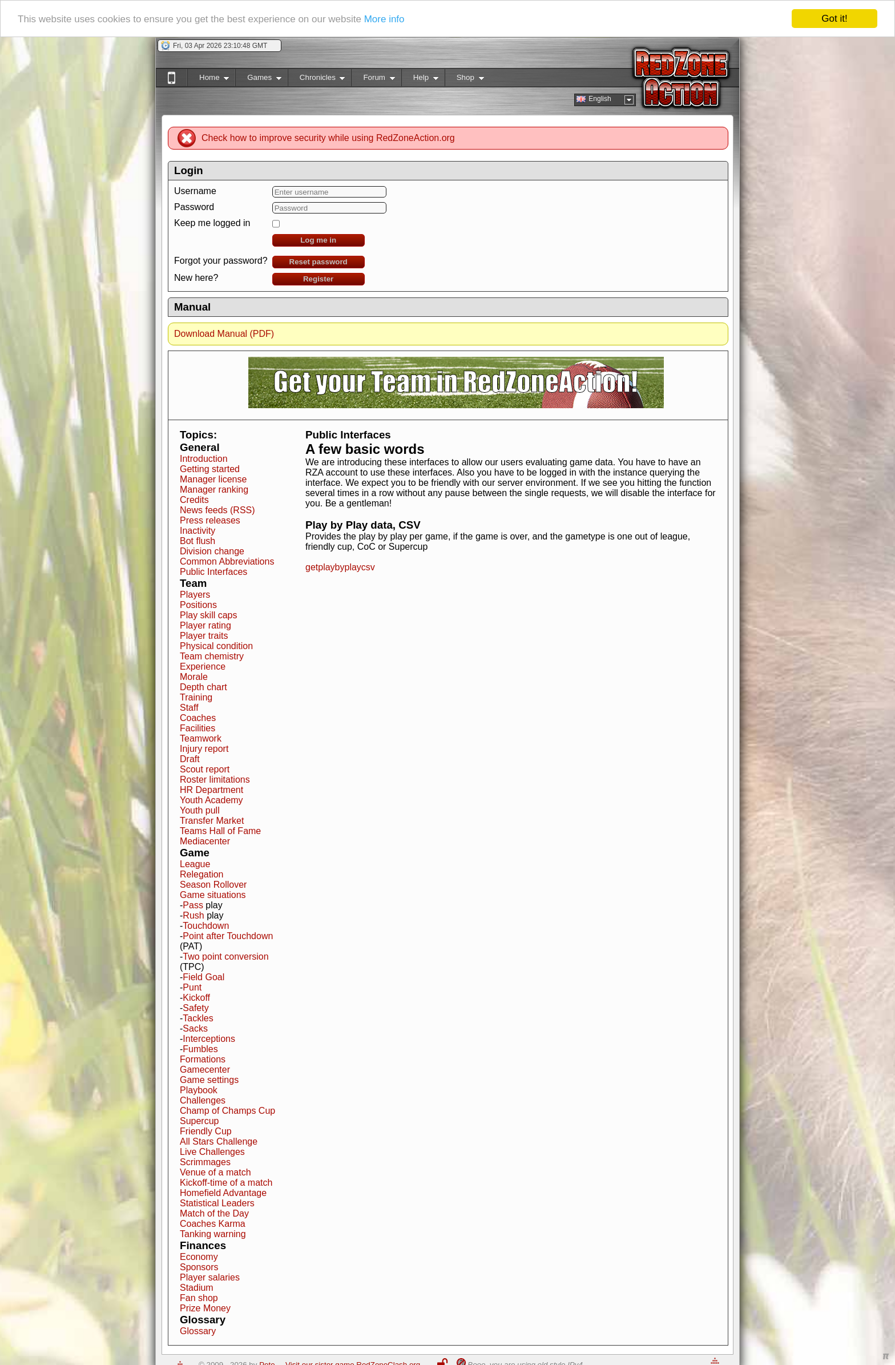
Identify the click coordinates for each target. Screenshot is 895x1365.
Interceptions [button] (209, 1039)
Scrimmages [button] (205, 1162)
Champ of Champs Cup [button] (227, 1111)
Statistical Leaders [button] (217, 1203)
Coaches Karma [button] (212, 1224)
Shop (464, 79)
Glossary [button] (198, 1331)
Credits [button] (194, 500)
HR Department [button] (211, 790)
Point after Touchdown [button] (228, 936)
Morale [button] (194, 677)
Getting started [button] (210, 469)
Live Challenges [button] (212, 1152)
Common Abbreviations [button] (227, 561)
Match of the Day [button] (214, 1213)
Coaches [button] (198, 718)
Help (419, 79)
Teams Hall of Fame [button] (220, 831)
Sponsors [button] (199, 1267)
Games (258, 79)
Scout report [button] (204, 769)
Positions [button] (198, 605)
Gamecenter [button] (205, 1069)
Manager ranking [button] (214, 489)
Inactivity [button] (197, 530)
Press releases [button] (210, 520)
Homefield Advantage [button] (223, 1193)
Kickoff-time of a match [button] (226, 1182)
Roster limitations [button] (215, 779)
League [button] (195, 864)
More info (384, 19)
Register (318, 279)
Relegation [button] (202, 874)
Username (195, 191)
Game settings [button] (209, 1080)
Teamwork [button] (200, 738)
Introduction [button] (204, 459)
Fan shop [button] (199, 1298)
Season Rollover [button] (213, 884)
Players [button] (195, 594)
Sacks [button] (195, 1028)
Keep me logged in (212, 223)
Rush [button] (193, 915)
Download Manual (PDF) (224, 334)
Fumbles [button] (200, 1049)
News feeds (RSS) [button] (217, 510)
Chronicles (316, 79)
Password (194, 207)
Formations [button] (202, 1059)
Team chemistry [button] (212, 656)
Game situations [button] (213, 895)
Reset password (318, 261)
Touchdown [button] (206, 926)
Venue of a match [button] (215, 1172)
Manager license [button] (213, 479)
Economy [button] (199, 1257)
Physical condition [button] (216, 646)
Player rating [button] (205, 625)
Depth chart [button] (203, 687)
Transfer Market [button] (212, 821)
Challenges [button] (202, 1100)
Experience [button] (202, 666)
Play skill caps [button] (208, 615)
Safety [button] (195, 1008)
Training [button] (196, 697)
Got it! (834, 18)
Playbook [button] (198, 1090)
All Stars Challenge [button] (218, 1141)
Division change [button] (212, 551)
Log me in (318, 240)
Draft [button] (190, 759)
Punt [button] (192, 987)
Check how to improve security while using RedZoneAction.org (328, 138)
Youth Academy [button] (211, 800)
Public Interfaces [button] (213, 572)
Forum (372, 79)
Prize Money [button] (205, 1308)
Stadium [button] (196, 1287)
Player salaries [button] (210, 1277)
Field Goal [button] (203, 977)
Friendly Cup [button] (206, 1131)
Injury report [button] (204, 749)
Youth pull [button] (200, 810)
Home (208, 79)
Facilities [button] (197, 728)
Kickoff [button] (196, 997)
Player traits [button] (204, 636)
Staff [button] (189, 707)
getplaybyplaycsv (340, 567)
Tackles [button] (198, 1018)
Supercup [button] (199, 1121)
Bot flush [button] (197, 541)
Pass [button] (193, 905)
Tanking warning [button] (213, 1234)
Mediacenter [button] (205, 841)
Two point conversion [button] (225, 956)
